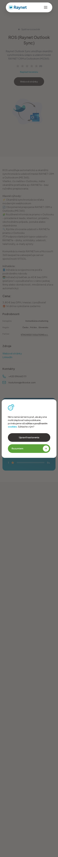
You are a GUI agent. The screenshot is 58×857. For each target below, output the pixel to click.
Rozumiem (30, 448)
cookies (12, 426)
